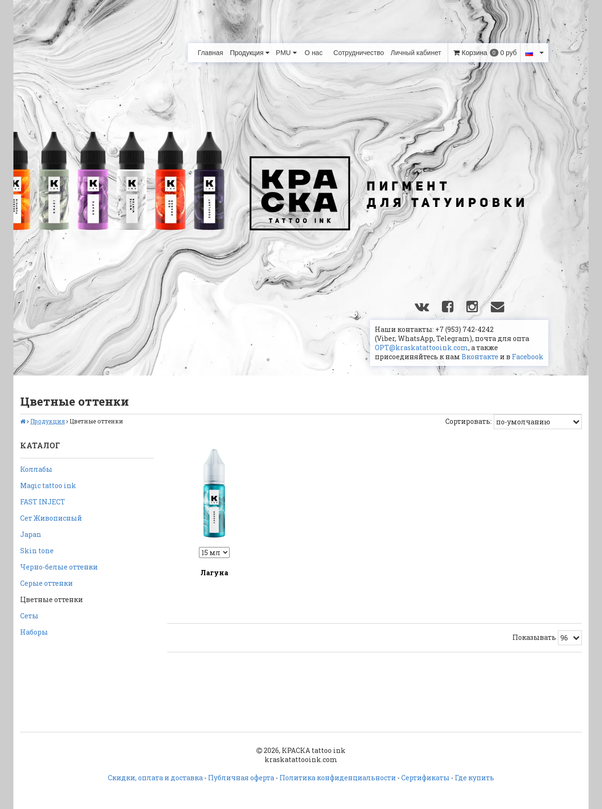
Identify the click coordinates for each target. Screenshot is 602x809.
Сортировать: (468, 421)
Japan (30, 534)
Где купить (474, 777)
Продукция (249, 52)
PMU (286, 52)
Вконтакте (480, 356)
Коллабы (36, 469)
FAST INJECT (42, 501)
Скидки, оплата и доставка (155, 777)
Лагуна (214, 572)
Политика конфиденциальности (337, 777)
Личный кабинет (416, 53)
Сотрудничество (359, 53)
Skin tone (37, 550)
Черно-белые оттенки (59, 566)
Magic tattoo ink (48, 485)
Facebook (528, 356)
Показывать (534, 637)
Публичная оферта (241, 777)
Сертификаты (425, 777)
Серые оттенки (46, 583)
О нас (314, 53)
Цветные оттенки (51, 599)
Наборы (34, 632)
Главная (210, 53)
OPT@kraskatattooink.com (421, 347)
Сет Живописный (51, 518)
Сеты (29, 615)
